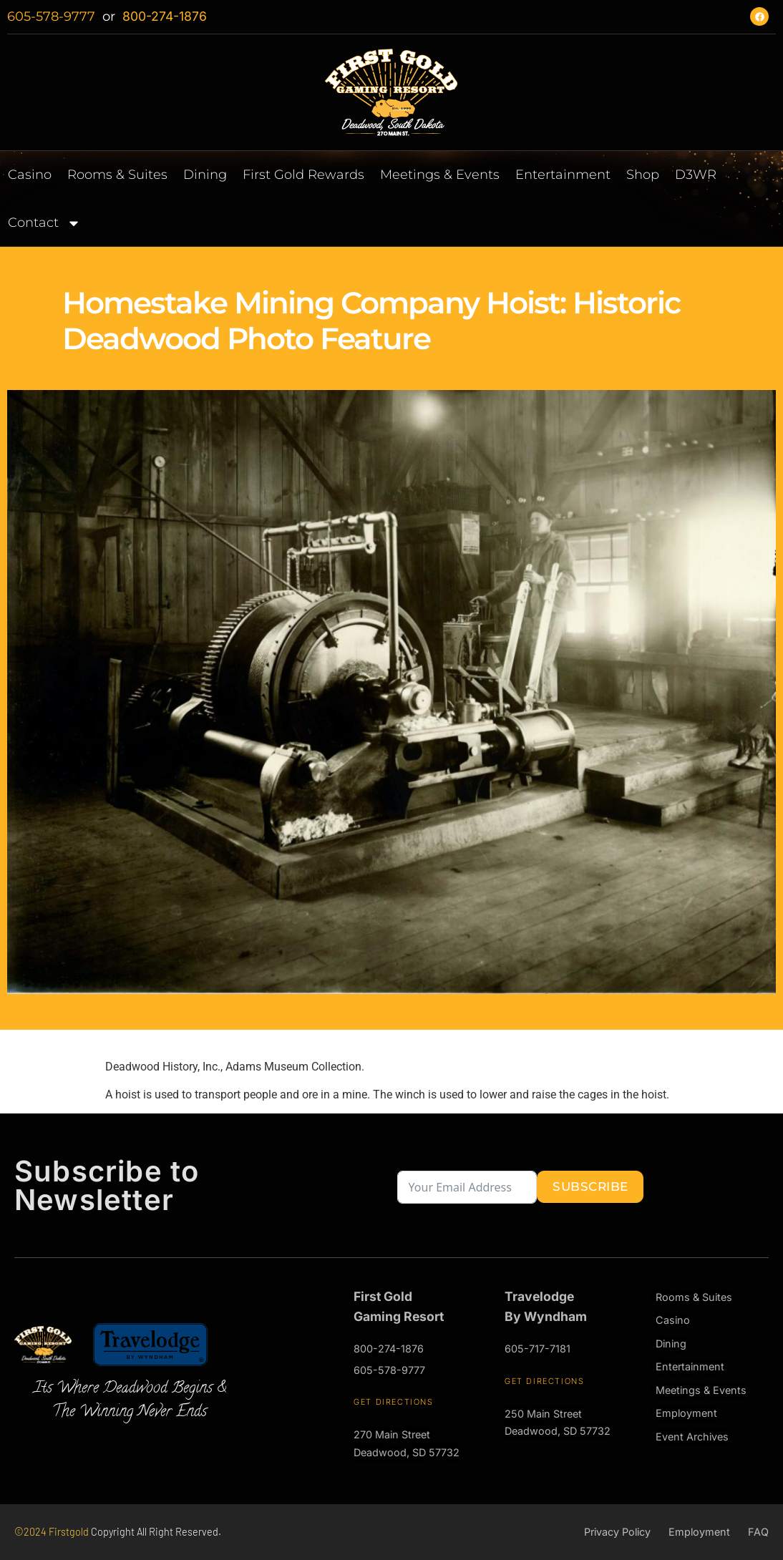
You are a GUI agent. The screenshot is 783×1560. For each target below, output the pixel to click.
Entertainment (563, 174)
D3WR (695, 174)
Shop (642, 174)
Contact (46, 222)
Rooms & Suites (117, 174)
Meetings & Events (440, 174)
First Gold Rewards (303, 174)
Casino (30, 174)
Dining (205, 174)
